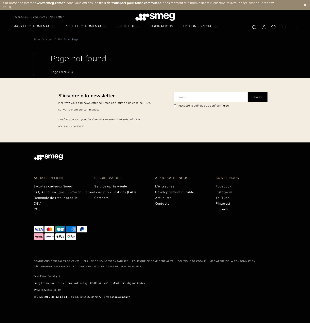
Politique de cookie (192, 261)
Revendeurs (20, 16)
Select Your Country (45, 276)
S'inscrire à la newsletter (86, 95)
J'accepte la (203, 105)
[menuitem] (34, 26)
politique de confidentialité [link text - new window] (211, 105)
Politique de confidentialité (153, 261)
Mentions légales (91, 266)
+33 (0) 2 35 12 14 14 (53, 296)
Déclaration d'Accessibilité (54, 266)
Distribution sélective (124, 266)
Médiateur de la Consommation (232, 261)
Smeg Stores (39, 16)
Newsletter (57, 16)
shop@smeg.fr (121, 296)
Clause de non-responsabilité (105, 261)
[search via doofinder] (254, 27)
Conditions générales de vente (56, 261)
